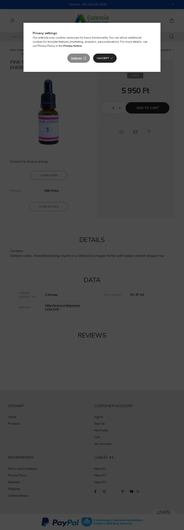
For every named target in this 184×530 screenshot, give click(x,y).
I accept (103, 58)
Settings (76, 58)
